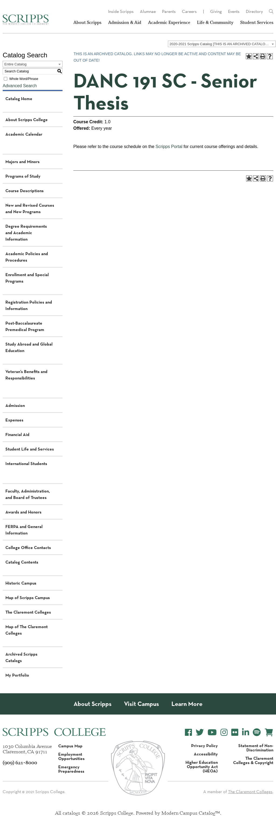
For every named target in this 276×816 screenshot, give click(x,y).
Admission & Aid (124, 22)
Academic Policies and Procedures (26, 257)
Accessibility (206, 754)
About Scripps (87, 22)
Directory (254, 11)
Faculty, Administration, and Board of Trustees (27, 494)
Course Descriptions (24, 190)
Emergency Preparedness (71, 769)
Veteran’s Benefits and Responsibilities (26, 375)
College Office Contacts (28, 547)
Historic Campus (20, 583)
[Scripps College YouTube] (212, 732)
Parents (169, 11)
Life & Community (215, 22)
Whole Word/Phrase (23, 79)
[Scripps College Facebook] (188, 732)
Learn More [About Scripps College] (186, 704)
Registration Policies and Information (28, 305)
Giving (216, 11)
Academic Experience (169, 22)
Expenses (14, 420)
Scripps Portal (169, 146)
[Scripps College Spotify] (257, 732)
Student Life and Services (29, 449)
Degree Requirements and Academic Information (26, 232)
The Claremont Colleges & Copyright (253, 760)
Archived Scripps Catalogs (21, 657)
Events (234, 11)
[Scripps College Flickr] (234, 732)
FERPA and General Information (24, 530)
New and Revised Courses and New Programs (29, 208)
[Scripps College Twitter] (200, 732)
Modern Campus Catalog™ (190, 813)
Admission (15, 405)
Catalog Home (18, 98)
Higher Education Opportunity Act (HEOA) (201, 766)
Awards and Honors (23, 512)
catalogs (71, 813)
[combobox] (222, 44)
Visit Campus (141, 704)
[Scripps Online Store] (268, 732)
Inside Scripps (121, 11)
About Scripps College (26, 119)
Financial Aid (17, 434)
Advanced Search (20, 85)
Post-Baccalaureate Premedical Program (24, 326)
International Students (26, 463)
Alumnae (148, 11)
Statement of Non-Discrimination (255, 747)
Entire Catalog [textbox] (15, 64)
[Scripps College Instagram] (223, 732)
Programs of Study (22, 176)
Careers (189, 11)
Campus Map (70, 746)
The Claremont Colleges (28, 612)
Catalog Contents (21, 562)
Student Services (256, 22)
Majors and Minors (22, 161)
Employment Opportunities (71, 756)
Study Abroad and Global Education (29, 347)
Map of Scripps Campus (27, 597)
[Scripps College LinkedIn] (245, 732)
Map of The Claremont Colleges (26, 630)
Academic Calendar (23, 134)
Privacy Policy (204, 745)
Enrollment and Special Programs (27, 278)
